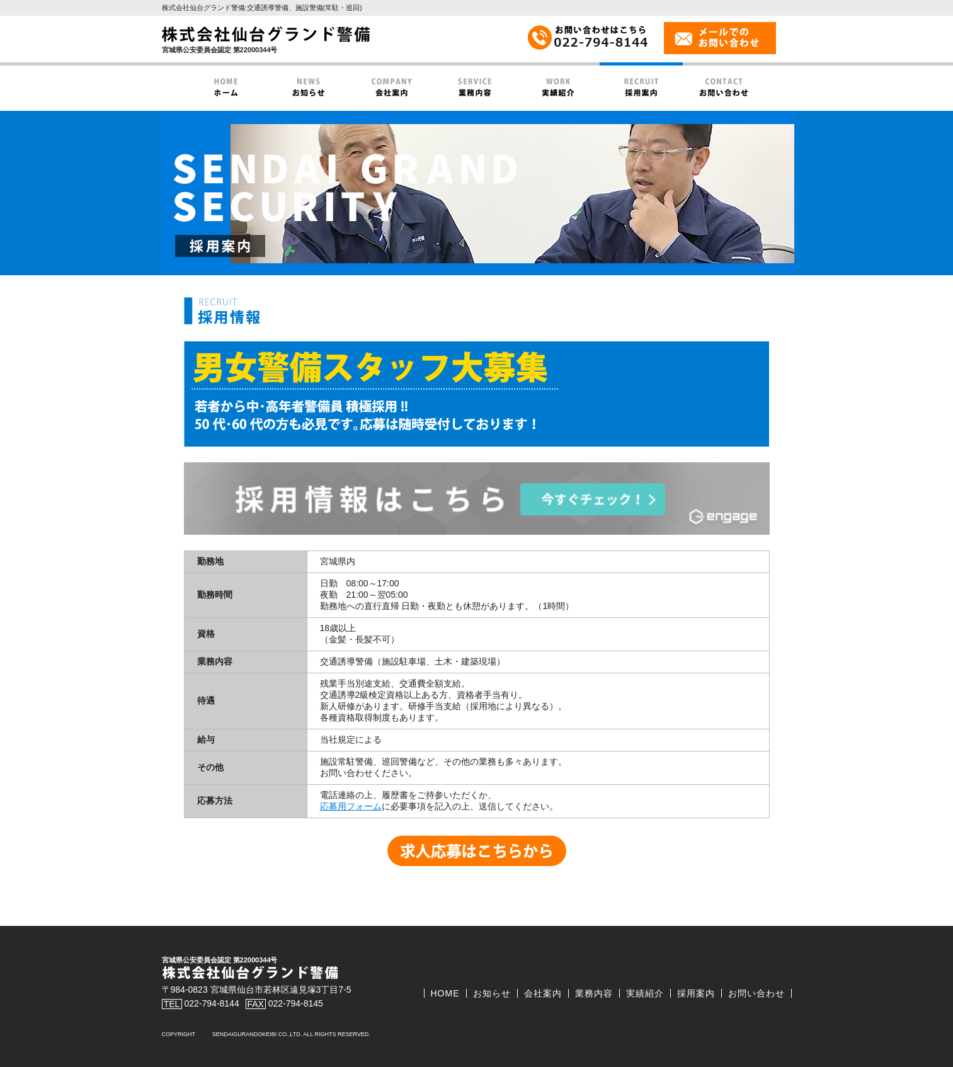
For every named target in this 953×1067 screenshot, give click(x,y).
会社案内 (543, 993)
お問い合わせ (756, 993)
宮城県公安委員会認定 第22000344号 (220, 50)
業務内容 (594, 993)
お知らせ (492, 993)
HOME (445, 993)
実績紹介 (645, 993)
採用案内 (696, 993)
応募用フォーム (351, 806)
